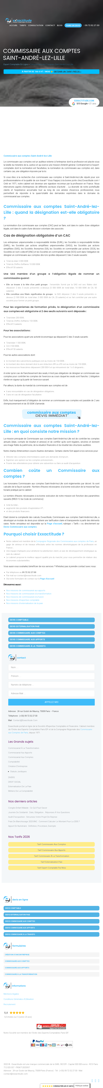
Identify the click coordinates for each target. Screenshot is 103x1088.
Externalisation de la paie (19, 786)
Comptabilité (14, 762)
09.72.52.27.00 (91, 25)
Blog (59, 25)
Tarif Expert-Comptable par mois (51, 868)
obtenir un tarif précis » (67, 71)
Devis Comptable (19, 620)
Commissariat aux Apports (20, 752)
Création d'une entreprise (17, 955)
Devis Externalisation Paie (25, 626)
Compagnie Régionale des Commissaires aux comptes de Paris (65, 541)
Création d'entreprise (17, 766)
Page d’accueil (54, 523)
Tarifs (23, 25)
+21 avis (84, 102)
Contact (50, 25)
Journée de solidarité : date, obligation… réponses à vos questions (39, 812)
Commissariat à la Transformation (23, 748)
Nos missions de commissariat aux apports (25, 590)
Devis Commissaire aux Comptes (27, 633)
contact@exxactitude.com (25, 720)
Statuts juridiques (18, 771)
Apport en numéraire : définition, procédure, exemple (32, 826)
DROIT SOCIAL (14, 782)
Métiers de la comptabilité (20, 791)
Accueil (13, 25)
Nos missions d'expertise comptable (22, 600)
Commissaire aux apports (17, 968)
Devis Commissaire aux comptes (20, 527)
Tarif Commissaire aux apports (51, 850)
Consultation (35, 25)
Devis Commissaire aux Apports (27, 639)
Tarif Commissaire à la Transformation (51, 856)
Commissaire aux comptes (17, 961)
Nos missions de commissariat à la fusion (25, 597)
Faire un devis (73, 25)
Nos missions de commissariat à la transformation (28, 593)
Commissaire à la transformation (21, 974)
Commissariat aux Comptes (20, 757)
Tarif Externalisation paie (51, 862)
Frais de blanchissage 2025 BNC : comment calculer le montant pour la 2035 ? (44, 821)
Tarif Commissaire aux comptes (51, 844)
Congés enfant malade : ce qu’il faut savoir (27, 808)
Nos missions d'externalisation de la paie (24, 603)
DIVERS (11, 777)
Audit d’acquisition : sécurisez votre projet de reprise (32, 817)
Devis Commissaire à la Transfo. (28, 646)
